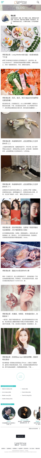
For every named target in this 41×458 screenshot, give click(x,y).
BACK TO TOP (20, 436)
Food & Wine (26, 392)
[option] (8, 416)
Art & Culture (6, 392)
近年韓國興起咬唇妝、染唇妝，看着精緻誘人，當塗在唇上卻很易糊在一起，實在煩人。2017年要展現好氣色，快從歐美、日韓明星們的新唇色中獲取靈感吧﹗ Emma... (20, 235)
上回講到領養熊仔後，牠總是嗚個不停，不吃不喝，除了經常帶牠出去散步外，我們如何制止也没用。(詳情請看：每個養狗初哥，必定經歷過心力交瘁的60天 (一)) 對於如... (20, 149)
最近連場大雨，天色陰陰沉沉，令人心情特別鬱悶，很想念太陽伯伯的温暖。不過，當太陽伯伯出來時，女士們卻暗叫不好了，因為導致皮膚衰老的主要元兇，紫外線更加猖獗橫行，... (20, 106)
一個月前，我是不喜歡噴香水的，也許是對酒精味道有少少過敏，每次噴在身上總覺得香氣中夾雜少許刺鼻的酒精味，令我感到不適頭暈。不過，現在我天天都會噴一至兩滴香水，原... (20, 322)
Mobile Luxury (6, 395)
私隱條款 (15, 448)
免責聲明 (20, 448)
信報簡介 (3, 448)
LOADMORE (20, 376)
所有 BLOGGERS (33, 428)
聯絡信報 (38, 448)
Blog (20, 7)
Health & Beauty (7, 398)
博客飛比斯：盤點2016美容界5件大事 (15, 271)
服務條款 (9, 448)
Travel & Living (26, 395)
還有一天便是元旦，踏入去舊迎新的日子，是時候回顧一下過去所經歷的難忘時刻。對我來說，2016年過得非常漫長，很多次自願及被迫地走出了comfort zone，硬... (20, 278)
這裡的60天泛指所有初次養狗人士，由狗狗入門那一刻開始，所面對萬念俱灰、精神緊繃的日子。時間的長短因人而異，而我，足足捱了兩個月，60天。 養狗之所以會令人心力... (20, 192)
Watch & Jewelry (7, 388)
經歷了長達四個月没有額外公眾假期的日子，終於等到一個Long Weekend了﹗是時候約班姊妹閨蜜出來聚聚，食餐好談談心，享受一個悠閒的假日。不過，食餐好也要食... (20, 62)
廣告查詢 (26, 448)
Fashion (25, 388)
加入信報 (32, 448)
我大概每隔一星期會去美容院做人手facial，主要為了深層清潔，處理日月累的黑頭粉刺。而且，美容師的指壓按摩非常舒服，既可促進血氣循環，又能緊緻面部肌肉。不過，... (20, 365)
